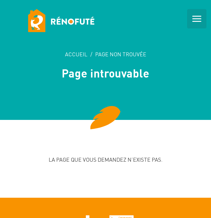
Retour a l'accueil (105, 184)
